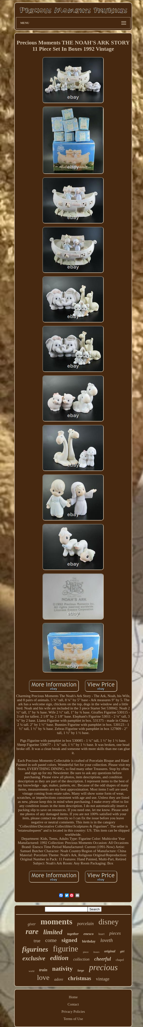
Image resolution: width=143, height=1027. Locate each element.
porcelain (85, 923)
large (80, 970)
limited (52, 932)
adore (58, 979)
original (109, 951)
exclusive (33, 958)
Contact (73, 1004)
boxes (96, 951)
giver (32, 924)
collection (81, 959)
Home (73, 997)
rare (32, 931)
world (31, 971)
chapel (120, 960)
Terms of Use (73, 1019)
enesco (88, 934)
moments (56, 921)
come (51, 940)
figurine (65, 948)
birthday (88, 941)
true (37, 940)
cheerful (102, 959)
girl (122, 951)
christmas (79, 978)
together (73, 934)
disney (108, 921)
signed (69, 940)
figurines (35, 949)
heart (101, 934)
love (43, 977)
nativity (62, 968)
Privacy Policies (73, 1011)
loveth (106, 940)
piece (86, 951)
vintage (102, 978)
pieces (115, 933)
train (43, 970)
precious (103, 967)
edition (59, 958)
